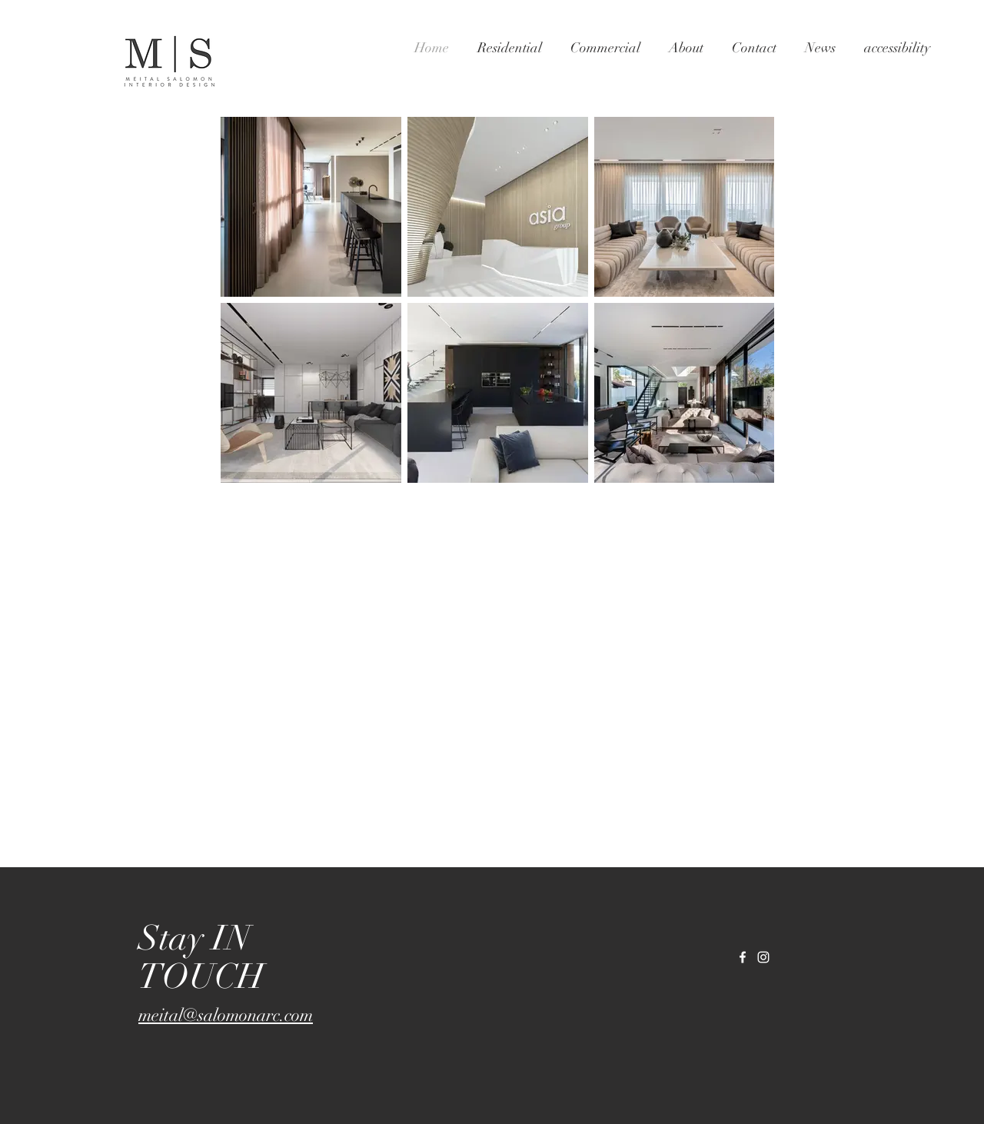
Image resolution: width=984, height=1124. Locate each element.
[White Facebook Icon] (742, 957)
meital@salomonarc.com (225, 1015)
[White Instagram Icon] (763, 957)
